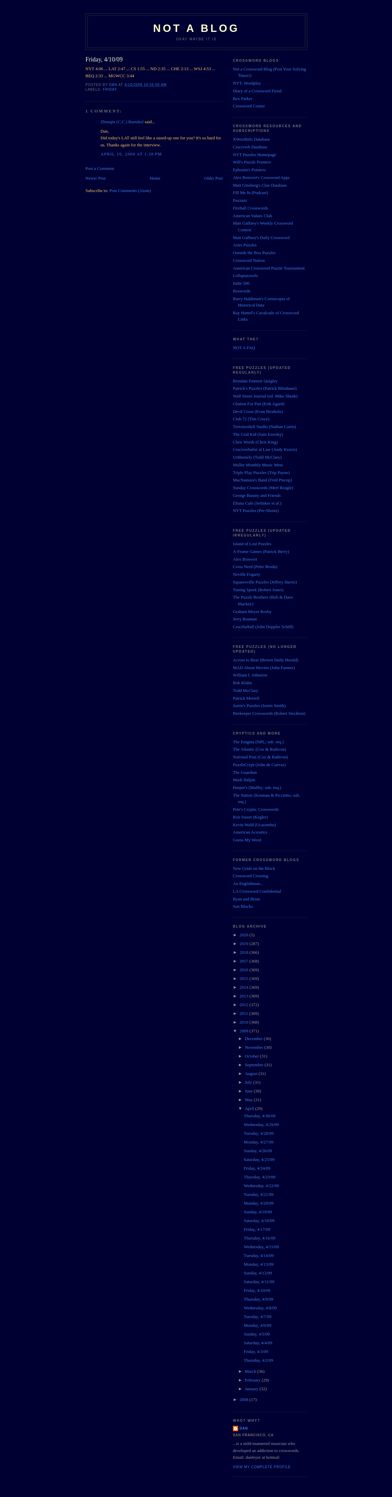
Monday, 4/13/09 (258, 1264)
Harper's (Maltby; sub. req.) (257, 787)
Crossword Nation (249, 260)
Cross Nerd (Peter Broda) (255, 566)
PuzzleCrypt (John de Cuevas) (259, 764)
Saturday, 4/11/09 (259, 1281)
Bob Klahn (242, 682)
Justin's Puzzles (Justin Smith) (259, 705)
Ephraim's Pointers (249, 169)
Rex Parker (242, 98)
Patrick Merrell (246, 698)
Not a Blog (196, 28)
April (250, 1108)
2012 (244, 1004)
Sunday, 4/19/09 (258, 1211)
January (252, 1388)
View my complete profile (262, 1467)
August (252, 1073)
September (255, 1064)
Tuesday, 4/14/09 (258, 1255)
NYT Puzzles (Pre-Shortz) (256, 510)
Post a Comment (99, 168)
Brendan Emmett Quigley (255, 380)
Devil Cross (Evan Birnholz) (258, 411)
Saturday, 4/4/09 (258, 1342)
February (253, 1380)
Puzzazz (240, 200)
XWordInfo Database (251, 139)
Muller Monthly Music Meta (258, 464)
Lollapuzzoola (245, 275)
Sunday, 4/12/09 (258, 1272)
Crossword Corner (249, 105)
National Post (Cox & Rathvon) (260, 756)
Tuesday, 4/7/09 (257, 1316)
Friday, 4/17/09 (257, 1229)
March (251, 1371)
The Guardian (245, 772)
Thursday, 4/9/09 (258, 1299)
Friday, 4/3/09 (256, 1351)
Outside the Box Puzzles (254, 252)
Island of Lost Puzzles (252, 543)
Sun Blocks (243, 906)
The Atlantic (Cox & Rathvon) (259, 749)
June (249, 1090)
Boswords (241, 290)
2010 (244, 1022)
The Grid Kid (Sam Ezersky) (258, 434)
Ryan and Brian (246, 898)
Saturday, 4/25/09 (259, 1159)
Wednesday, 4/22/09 (261, 1185)
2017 (244, 961)
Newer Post (95, 178)
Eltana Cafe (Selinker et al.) (257, 503)
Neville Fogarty (246, 574)
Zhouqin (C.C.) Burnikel (122, 121)
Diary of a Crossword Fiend (257, 90)
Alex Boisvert (245, 559)
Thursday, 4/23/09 (259, 1176)
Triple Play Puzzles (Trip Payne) (261, 472)
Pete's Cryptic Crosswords (256, 809)
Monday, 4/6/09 (257, 1325)
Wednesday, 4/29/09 (261, 1124)
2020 (244, 934)
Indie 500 (241, 283)
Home (155, 178)
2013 (244, 995)
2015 (244, 978)
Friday (110, 89)
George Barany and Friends (257, 495)
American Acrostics (250, 832)
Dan (244, 1428)
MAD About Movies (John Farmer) (264, 667)
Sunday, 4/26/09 (258, 1150)
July (249, 1082)
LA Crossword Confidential (257, 891)
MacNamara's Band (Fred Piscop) (262, 479)
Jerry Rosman (245, 618)
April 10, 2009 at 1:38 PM (131, 153)
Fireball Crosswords (250, 207)
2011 (244, 1013)
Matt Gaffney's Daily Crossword (261, 237)
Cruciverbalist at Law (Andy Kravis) (265, 449)
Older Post (213, 178)
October (252, 1056)
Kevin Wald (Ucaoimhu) (254, 824)
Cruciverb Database (250, 146)
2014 (244, 987)
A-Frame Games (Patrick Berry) (261, 551)
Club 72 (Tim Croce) (251, 418)
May (249, 1099)
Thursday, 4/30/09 (259, 1115)
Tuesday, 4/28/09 (258, 1133)
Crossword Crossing (250, 875)
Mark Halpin (244, 779)
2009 (244, 1030)
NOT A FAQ (244, 347)
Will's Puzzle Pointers (252, 162)
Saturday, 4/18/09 (259, 1220)
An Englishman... (248, 883)
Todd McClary (245, 690)
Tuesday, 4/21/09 (258, 1194)
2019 (244, 943)
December (254, 1038)
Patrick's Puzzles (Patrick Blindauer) (265, 388)
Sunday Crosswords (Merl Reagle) (263, 487)
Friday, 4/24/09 (257, 1168)
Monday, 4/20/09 (258, 1203)
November (254, 1047)
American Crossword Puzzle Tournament (269, 268)
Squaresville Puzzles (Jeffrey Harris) (265, 581)
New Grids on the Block (254, 868)
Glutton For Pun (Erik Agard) (258, 403)
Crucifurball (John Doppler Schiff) (263, 626)
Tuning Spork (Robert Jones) (258, 589)
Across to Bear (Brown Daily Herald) (265, 659)
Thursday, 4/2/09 (258, 1360)
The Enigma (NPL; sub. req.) (258, 741)
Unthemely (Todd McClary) (257, 457)
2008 (244, 1399)
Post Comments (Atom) (130, 190)
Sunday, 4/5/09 (257, 1334)
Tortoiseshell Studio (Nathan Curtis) (264, 426)
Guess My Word (247, 839)
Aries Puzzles (245, 244)
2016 (244, 969)
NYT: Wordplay (247, 83)
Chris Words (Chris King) (255, 442)
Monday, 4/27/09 (258, 1141)
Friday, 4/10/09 (257, 1290)
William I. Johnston (250, 674)
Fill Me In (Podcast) (250, 192)
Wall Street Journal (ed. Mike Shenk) (265, 396)
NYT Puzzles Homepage (254, 154)
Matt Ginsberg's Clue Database (260, 185)
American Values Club (252, 215)
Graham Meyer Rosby (252, 611)
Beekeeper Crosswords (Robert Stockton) (269, 713)
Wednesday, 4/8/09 (260, 1307)
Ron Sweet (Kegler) (250, 817)
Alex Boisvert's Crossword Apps (261, 177)
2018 (244, 952)
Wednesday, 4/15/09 (261, 1246)
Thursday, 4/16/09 (259, 1238)
